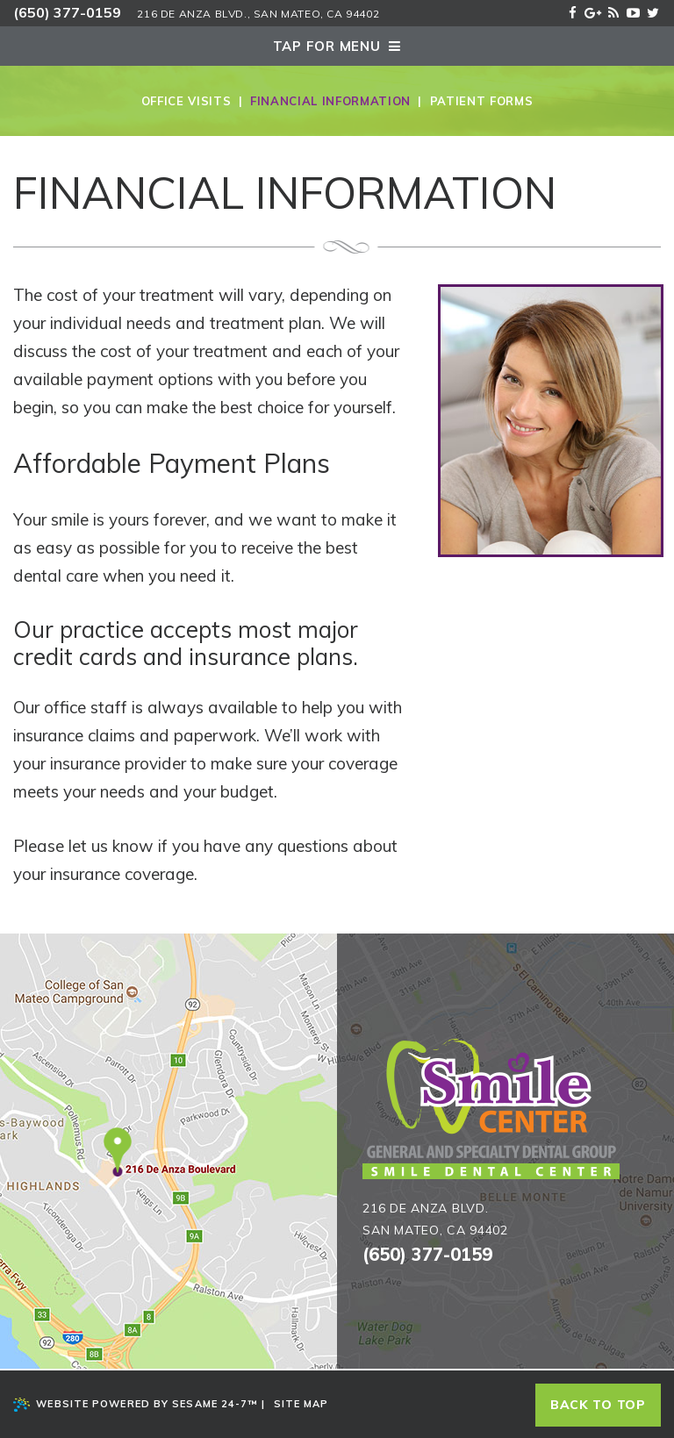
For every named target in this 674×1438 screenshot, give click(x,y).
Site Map (301, 1404)
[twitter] (653, 11)
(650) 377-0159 (67, 12)
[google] (592, 11)
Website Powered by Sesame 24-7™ (135, 1405)
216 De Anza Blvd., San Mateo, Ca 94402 (258, 13)
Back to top (598, 1405)
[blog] (613, 11)
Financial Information (330, 101)
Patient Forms (481, 101)
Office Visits (186, 101)
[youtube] (633, 11)
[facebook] (573, 11)
